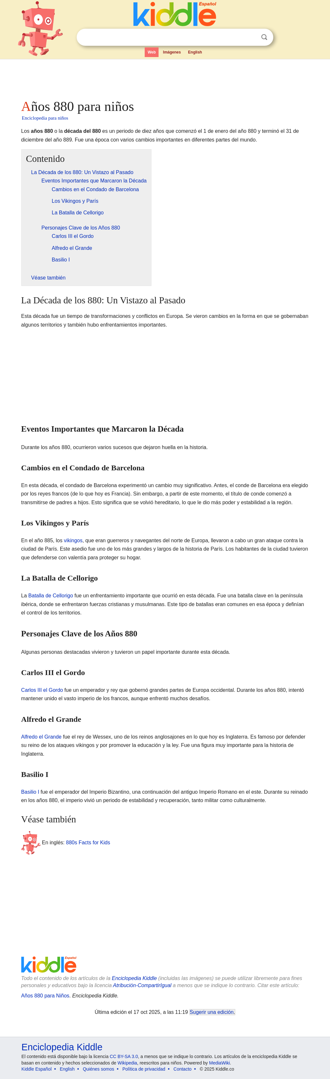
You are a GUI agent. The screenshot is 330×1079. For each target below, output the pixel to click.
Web (152, 52)
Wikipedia (127, 1062)
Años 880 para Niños (45, 995)
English (195, 52)
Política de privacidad (143, 1069)
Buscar (264, 37)
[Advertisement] (164, 77)
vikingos (73, 540)
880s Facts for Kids (88, 842)
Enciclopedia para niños (45, 118)
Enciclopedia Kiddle (134, 978)
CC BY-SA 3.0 (124, 1056)
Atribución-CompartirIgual (142, 985)
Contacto (182, 1069)
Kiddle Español (37, 1069)
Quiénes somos (98, 1069)
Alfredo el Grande (41, 737)
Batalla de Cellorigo (50, 595)
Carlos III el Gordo (42, 690)
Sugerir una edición (212, 1012)
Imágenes (172, 52)
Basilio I (30, 792)
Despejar (251, 37)
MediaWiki (219, 1062)
